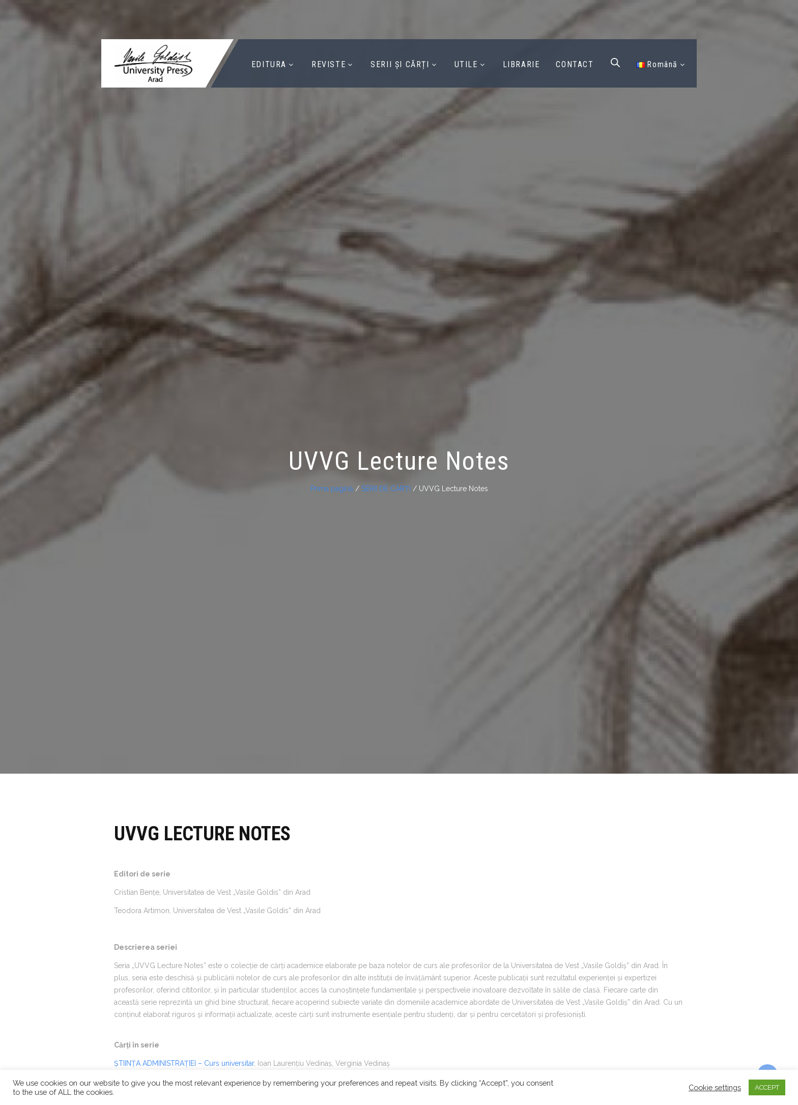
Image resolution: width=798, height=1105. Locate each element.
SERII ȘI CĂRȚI (399, 64)
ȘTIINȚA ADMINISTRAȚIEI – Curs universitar (184, 1063)
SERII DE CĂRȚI (386, 489)
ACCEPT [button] (767, 1087)
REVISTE (328, 64)
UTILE (466, 64)
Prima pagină (331, 489)
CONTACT (574, 64)
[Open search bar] (615, 62)
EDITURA (269, 64)
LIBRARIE (521, 64)
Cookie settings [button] (715, 1087)
